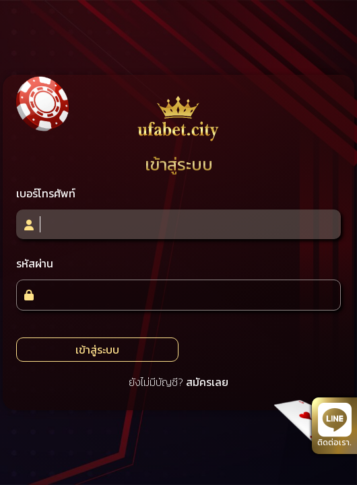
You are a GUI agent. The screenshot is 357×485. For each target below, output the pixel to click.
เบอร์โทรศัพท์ (45, 193)
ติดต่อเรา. (334, 426)
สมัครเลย (207, 382)
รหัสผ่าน (34, 263)
